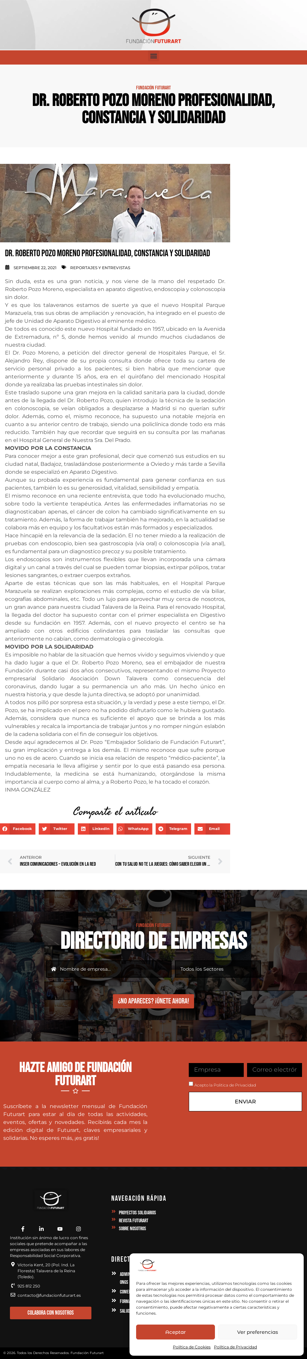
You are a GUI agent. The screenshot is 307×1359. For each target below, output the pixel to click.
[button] (153, 55)
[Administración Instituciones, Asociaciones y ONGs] (114, 1273)
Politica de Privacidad (235, 1085)
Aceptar (175, 1332)
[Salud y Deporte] (114, 1310)
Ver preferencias (257, 1332)
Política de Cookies (192, 1346)
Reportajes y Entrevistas (100, 267)
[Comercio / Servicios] (114, 1291)
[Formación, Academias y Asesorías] (114, 1300)
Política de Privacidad (235, 1346)
